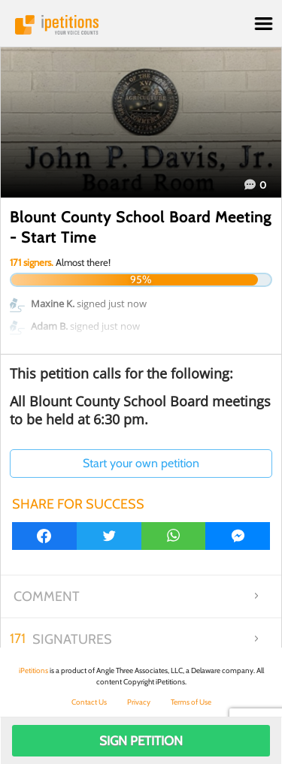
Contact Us (89, 702)
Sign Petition (141, 740)
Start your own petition (141, 463)
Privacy (138, 702)
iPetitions (141, 25)
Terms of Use (191, 702)
